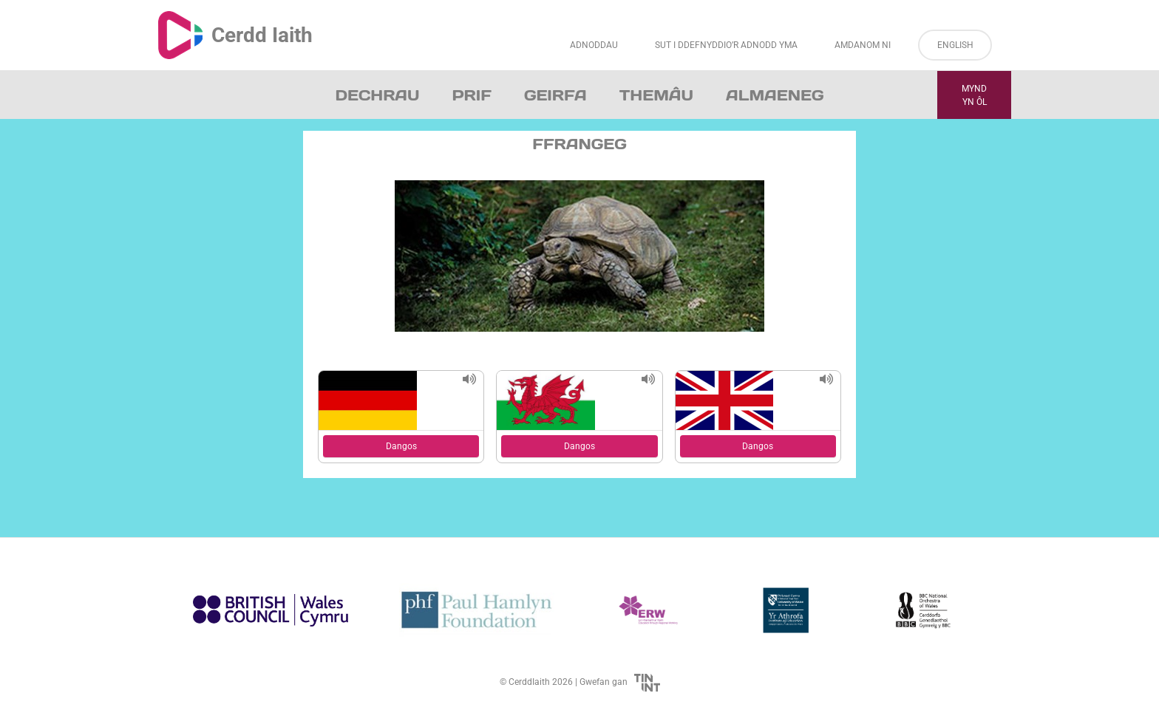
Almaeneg (774, 95)
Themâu (656, 95)
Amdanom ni (863, 45)
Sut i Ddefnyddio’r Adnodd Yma (726, 45)
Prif (471, 95)
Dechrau (378, 95)
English (955, 45)
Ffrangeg (579, 144)
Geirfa (555, 95)
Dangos (401, 446)
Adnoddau (594, 45)
